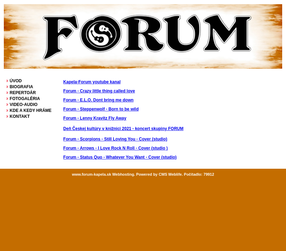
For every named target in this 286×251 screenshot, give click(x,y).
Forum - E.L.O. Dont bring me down (98, 100)
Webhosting (123, 174)
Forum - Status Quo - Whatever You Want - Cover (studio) (120, 157)
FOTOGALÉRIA (25, 98)
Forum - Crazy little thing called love (99, 91)
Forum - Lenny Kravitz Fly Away (94, 118)
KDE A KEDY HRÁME (30, 110)
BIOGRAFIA (21, 86)
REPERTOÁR (23, 92)
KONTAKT (20, 116)
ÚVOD (16, 80)
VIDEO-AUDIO (24, 104)
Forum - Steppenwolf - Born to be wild (101, 109)
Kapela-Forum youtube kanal (92, 81)
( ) (115, 148)
